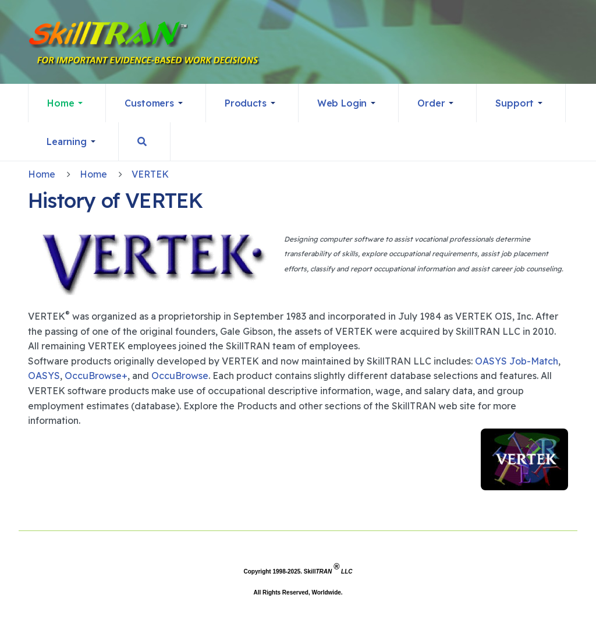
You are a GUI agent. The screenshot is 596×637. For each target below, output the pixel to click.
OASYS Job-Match (516, 361)
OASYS (44, 375)
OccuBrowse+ (96, 375)
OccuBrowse (179, 375)
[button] (67, 103)
